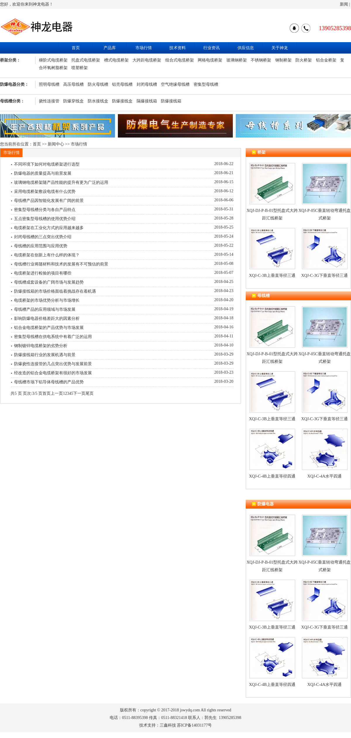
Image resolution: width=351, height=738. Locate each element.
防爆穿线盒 (73, 101)
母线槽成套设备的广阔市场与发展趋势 (49, 282)
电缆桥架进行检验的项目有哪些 (42, 273)
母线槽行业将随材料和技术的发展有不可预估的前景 (61, 264)
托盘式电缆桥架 (85, 60)
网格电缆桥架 (210, 60)
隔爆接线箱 (147, 101)
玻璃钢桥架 (236, 60)
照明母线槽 (49, 84)
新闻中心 (56, 144)
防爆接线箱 (171, 101)
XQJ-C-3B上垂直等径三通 (272, 275)
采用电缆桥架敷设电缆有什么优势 (44, 191)
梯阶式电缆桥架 (53, 60)
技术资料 (177, 48)
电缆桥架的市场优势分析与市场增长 (47, 300)
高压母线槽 (73, 84)
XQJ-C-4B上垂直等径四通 (272, 476)
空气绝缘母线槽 (175, 84)
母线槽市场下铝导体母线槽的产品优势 (49, 382)
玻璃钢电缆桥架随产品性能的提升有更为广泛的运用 (61, 182)
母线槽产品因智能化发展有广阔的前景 (49, 200)
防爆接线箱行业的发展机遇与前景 (44, 355)
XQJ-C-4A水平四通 (324, 476)
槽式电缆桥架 (116, 60)
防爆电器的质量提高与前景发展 (42, 173)
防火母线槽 (98, 84)
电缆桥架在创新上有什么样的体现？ (47, 255)
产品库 (110, 48)
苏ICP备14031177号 (194, 725)
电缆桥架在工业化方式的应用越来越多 (49, 228)
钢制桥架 (283, 60)
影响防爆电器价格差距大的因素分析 (47, 318)
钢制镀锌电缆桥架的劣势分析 (40, 346)
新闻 (344, 4)
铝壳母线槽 (122, 84)
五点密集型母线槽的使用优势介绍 (44, 219)
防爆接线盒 (122, 101)
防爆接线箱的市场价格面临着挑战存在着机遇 (55, 291)
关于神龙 (279, 48)
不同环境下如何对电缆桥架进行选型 (47, 164)
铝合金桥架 (326, 60)
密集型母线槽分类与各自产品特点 (44, 209)
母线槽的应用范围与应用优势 (40, 246)
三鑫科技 (168, 725)
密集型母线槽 (206, 84)
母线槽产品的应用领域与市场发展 (44, 309)
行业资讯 (211, 48)
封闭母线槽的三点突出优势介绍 (42, 237)
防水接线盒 (98, 101)
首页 (76, 48)
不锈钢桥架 (261, 60)
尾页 (89, 393)
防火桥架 (303, 60)
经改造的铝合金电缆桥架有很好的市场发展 (53, 373)
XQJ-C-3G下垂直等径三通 (324, 275)
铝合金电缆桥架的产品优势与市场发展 (49, 327)
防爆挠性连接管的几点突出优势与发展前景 (53, 364)
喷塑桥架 (79, 68)
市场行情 (143, 48)
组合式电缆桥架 (179, 60)
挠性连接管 (49, 101)
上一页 (57, 393)
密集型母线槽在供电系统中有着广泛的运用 (53, 336)
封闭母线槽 (147, 84)
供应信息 (246, 48)
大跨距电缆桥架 (147, 60)
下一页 (79, 393)
